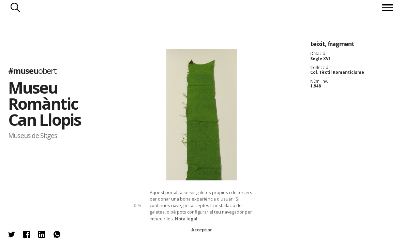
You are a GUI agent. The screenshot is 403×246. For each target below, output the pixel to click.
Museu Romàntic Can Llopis (44, 103)
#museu (32, 70)
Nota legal (186, 219)
